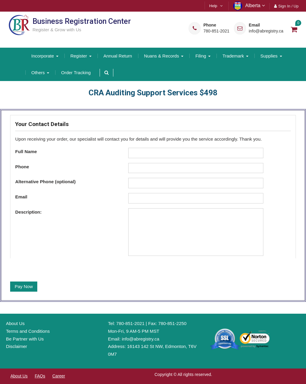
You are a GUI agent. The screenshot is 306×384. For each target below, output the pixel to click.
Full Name (26, 151)
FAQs (40, 376)
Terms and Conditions (28, 331)
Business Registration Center (82, 21)
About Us (15, 323)
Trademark (233, 55)
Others (38, 72)
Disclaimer (16, 346)
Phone (22, 166)
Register (78, 55)
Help (213, 6)
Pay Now (24, 286)
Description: (28, 211)
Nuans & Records (161, 55)
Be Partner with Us (25, 338)
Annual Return (117, 55)
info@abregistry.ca (266, 31)
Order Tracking (76, 72)
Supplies (269, 55)
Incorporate (42, 55)
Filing (200, 55)
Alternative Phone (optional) (45, 181)
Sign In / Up (288, 6)
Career (58, 376)
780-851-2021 (216, 31)
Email (21, 196)
